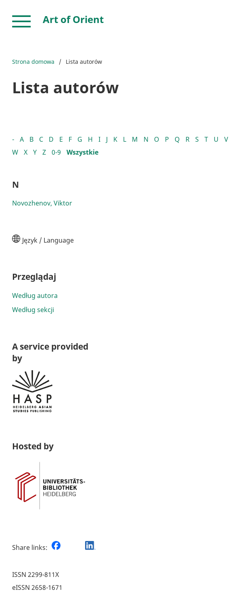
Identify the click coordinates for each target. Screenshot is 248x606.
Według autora (35, 295)
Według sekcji (33, 309)
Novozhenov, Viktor (42, 203)
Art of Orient (73, 19)
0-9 (56, 152)
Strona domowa (33, 61)
